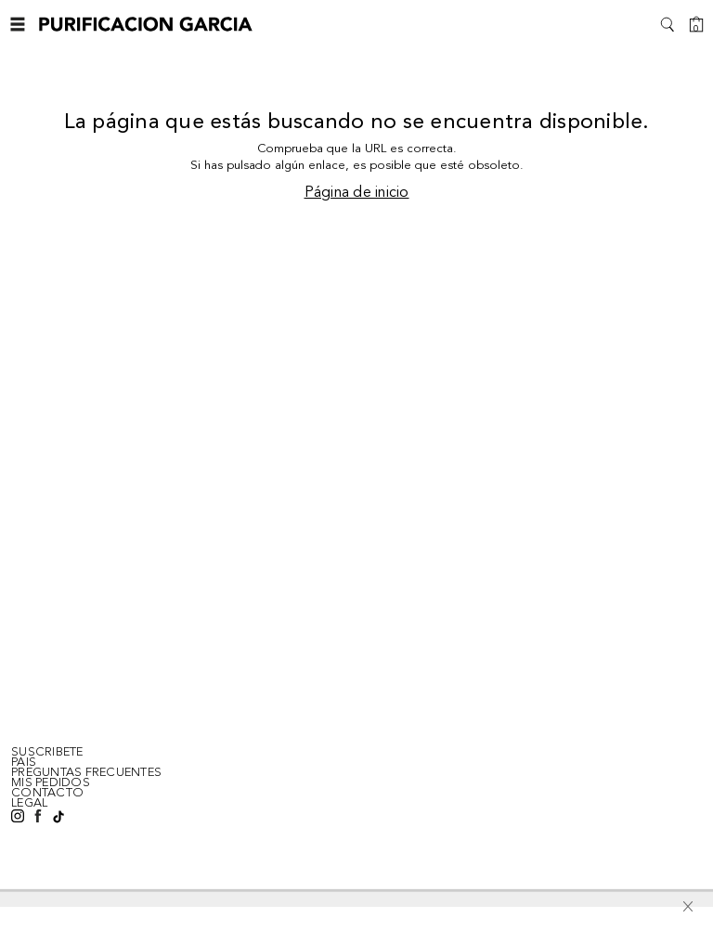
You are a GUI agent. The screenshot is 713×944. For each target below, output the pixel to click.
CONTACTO (47, 792)
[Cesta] (696, 24)
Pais (23, 762)
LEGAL (29, 802)
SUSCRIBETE (47, 751)
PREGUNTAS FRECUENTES (86, 772)
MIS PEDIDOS (50, 782)
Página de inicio (357, 193)
